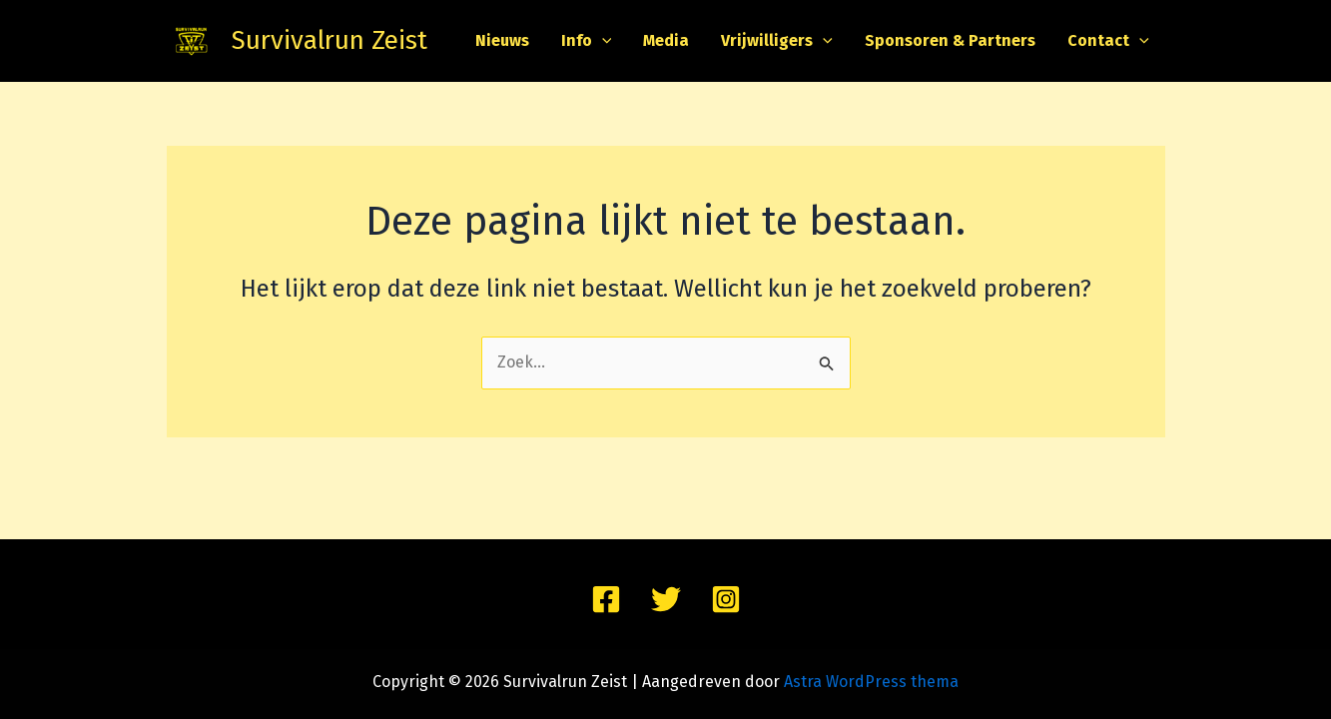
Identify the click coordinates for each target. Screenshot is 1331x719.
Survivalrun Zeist (329, 40)
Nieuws (502, 40)
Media (666, 40)
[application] (602, 41)
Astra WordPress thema (871, 681)
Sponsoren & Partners (950, 40)
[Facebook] (606, 599)
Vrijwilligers (777, 41)
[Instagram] (726, 599)
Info (586, 41)
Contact (1108, 41)
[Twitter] (666, 599)
